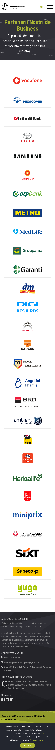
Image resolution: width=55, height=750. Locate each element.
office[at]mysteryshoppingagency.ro (21, 662)
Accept (27, 745)
